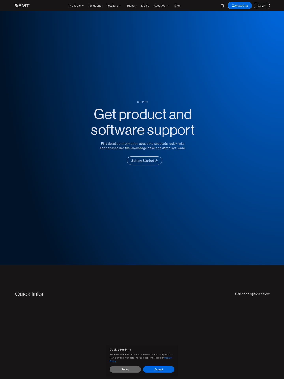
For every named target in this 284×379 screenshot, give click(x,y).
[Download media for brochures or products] (145, 5)
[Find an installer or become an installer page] (114, 5)
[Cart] (222, 5)
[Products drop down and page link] (76, 5)
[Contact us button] (240, 5)
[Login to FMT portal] (262, 5)
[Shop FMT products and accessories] (177, 5)
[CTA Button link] (146, 160)
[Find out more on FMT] (161, 5)
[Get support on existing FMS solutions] (131, 5)
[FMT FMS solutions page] (95, 5)
